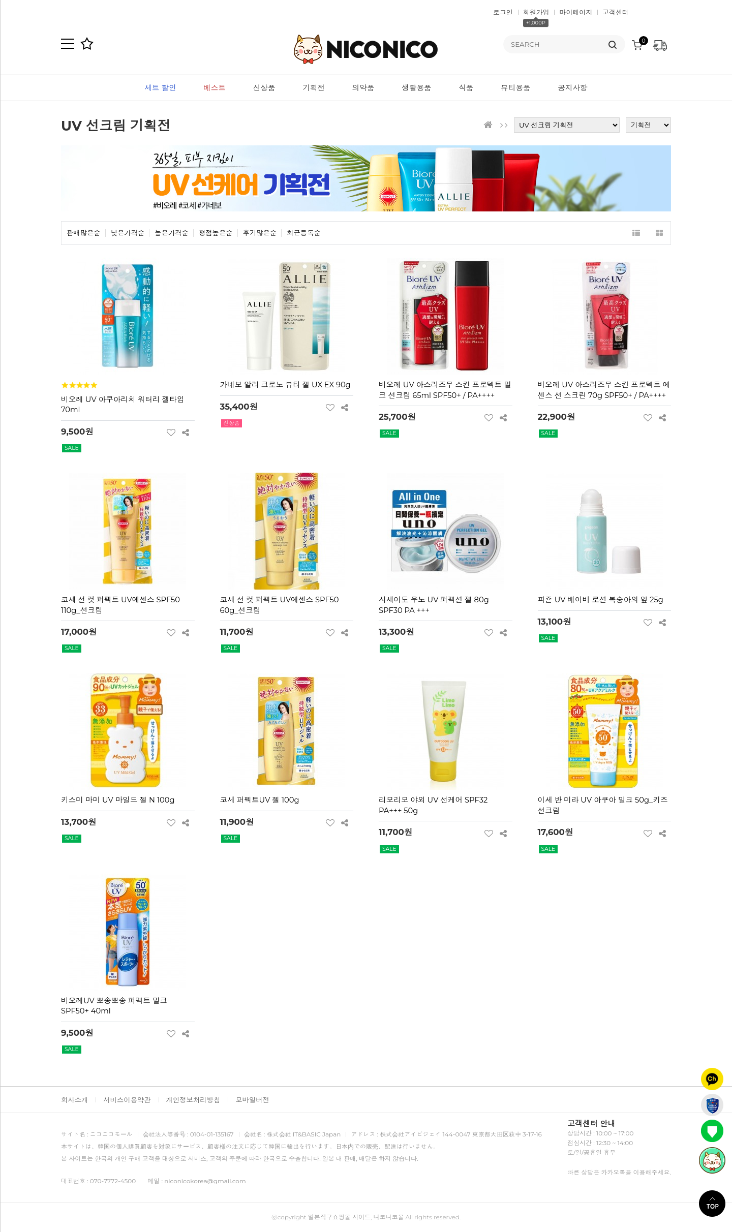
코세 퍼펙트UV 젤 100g (259, 800)
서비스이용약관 (126, 1100)
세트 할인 (160, 88)
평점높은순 (216, 233)
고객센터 (615, 12)
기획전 (313, 88)
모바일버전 (252, 1100)
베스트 (214, 88)
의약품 (363, 88)
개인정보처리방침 (193, 1100)
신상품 (264, 88)
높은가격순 (172, 233)
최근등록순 (304, 233)
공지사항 (573, 88)
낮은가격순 (128, 233)
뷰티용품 (516, 88)
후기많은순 (260, 233)
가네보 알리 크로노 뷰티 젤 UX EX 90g (285, 384)
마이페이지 (575, 12)
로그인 (503, 12)
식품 (466, 88)
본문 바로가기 (0, 0)
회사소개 (74, 1100)
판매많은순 (84, 233)
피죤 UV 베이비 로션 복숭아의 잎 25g (600, 599)
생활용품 (417, 88)
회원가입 (536, 12)
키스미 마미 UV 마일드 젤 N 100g (117, 800)
